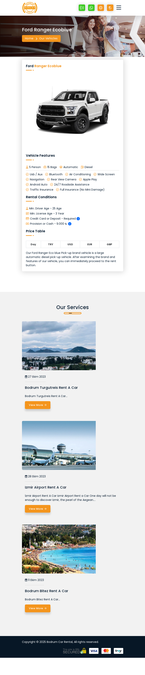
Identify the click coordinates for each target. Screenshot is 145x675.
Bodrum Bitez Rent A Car (46, 590)
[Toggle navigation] (119, 8)
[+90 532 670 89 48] (82, 8)
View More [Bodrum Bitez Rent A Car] (37, 608)
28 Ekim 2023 (35, 476)
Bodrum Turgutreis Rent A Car (51, 387)
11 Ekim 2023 (34, 580)
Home (29, 38)
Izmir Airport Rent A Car (46, 487)
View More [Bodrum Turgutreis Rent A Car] (37, 405)
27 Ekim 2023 (35, 377)
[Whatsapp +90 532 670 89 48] (91, 8)
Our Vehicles (48, 38)
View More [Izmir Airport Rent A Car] (37, 509)
